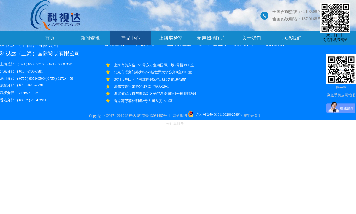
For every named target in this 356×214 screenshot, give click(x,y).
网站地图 (179, 116)
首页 (50, 37)
